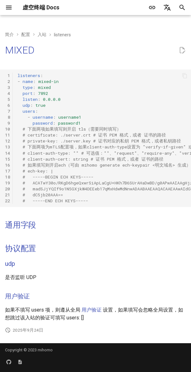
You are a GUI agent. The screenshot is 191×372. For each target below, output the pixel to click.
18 (7, 177)
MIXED (19, 50)
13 (7, 147)
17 (7, 171)
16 (7, 165)
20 (7, 189)
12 (7, 141)
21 (7, 195)
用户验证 (17, 296)
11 (7, 135)
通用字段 (20, 225)
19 (7, 183)
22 (7, 201)
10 (7, 129)
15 (7, 159)
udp (10, 263)
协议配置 (20, 248)
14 (7, 153)
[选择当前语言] (167, 7)
